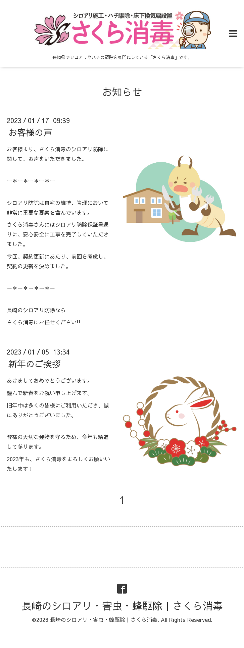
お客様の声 (30, 132)
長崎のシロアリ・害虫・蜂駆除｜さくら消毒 (122, 605)
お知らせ (122, 92)
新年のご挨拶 (34, 364)
